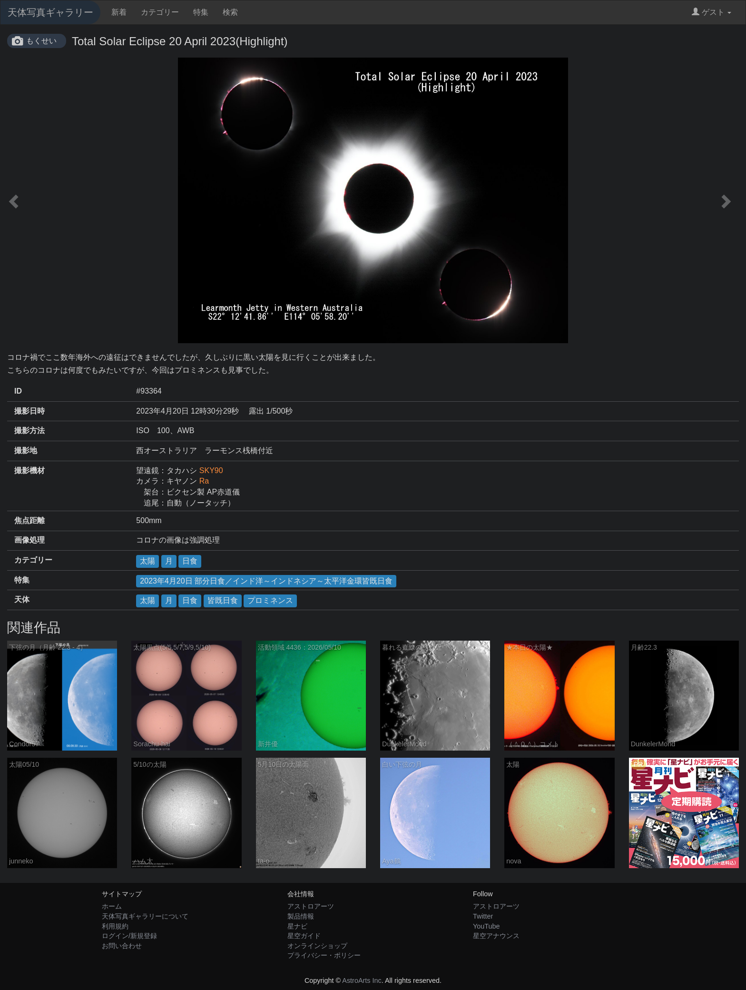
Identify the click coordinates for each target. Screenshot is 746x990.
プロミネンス (270, 600)
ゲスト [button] (711, 12)
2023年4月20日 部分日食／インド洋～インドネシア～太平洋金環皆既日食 (266, 581)
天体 (21, 599)
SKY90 (211, 470)
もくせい (41, 41)
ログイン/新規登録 (129, 936)
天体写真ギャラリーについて (145, 916)
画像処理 (29, 540)
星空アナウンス (496, 936)
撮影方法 (29, 430)
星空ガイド (304, 936)
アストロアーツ (310, 906)
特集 (200, 12)
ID (18, 391)
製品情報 (300, 916)
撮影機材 (29, 470)
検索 (230, 12)
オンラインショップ (317, 946)
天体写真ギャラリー (50, 12)
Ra (204, 481)
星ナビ (297, 926)
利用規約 (115, 926)
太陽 (147, 561)
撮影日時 (29, 411)
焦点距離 (29, 520)
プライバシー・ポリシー (324, 955)
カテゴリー (160, 12)
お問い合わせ (122, 946)
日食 (189, 561)
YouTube (486, 926)
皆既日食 (222, 600)
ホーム (112, 906)
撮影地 (25, 450)
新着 (119, 12)
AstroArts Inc (361, 980)
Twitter (483, 916)
